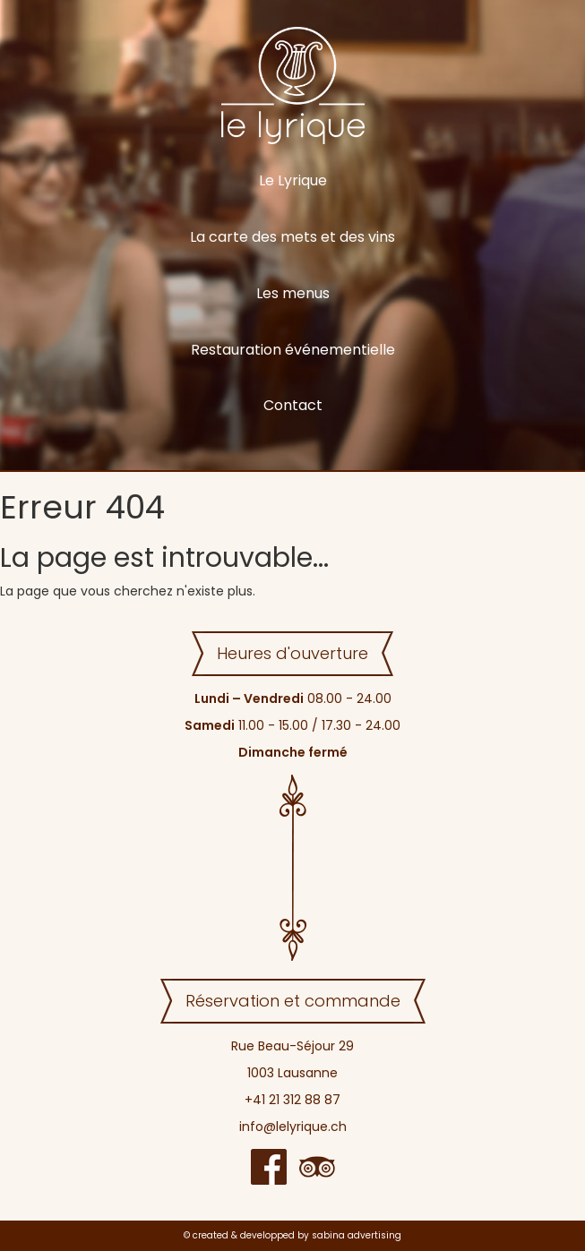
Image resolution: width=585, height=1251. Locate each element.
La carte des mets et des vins (292, 237)
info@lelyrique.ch (293, 1126)
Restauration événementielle (293, 349)
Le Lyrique (293, 180)
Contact (293, 405)
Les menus (293, 293)
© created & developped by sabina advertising (292, 1235)
